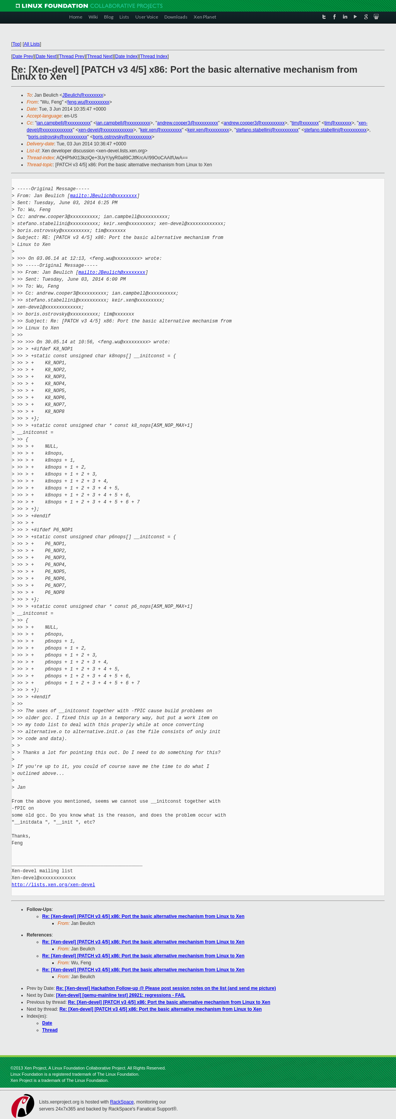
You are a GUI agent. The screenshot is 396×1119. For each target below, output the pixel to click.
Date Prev (22, 56)
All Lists (32, 44)
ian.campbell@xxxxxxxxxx (64, 123)
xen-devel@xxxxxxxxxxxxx (105, 130)
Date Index (126, 56)
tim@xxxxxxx (305, 123)
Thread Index (154, 56)
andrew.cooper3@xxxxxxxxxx (187, 123)
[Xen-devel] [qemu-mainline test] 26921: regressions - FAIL (120, 995)
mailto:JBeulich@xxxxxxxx (103, 196)
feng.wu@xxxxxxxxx (88, 102)
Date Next (46, 56)
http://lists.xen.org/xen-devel (53, 885)
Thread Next (100, 56)
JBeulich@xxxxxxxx (82, 95)
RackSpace (121, 1102)
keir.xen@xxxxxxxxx (161, 130)
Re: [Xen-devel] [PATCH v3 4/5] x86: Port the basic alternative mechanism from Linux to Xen (143, 916)
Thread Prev (71, 56)
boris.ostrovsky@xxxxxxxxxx (57, 137)
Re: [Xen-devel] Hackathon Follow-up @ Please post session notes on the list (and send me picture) (166, 988)
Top (16, 44)
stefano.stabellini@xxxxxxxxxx (267, 130)
